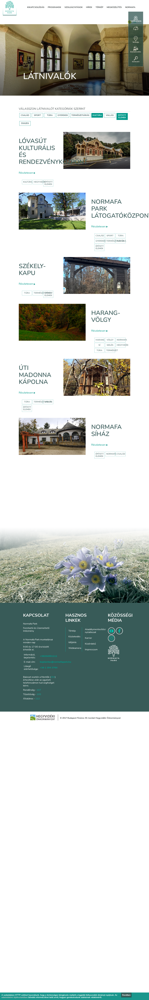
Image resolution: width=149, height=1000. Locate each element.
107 (39, 690)
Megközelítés (114, 7)
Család (100, 235)
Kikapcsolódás (35, 7)
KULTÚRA (97, 115)
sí (99, 345)
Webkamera (74, 648)
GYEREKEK (63, 115)
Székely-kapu (32, 269)
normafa (122, 340)
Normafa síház (106, 430)
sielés (110, 345)
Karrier (88, 638)
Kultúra (121, 241)
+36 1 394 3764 (48, 667)
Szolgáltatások (74, 7)
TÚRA (50, 115)
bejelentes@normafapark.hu (55, 661)
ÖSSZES (25, 123)
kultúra (27, 182)
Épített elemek (100, 247)
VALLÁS (110, 115)
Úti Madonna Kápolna (35, 375)
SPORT (37, 115)
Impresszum (91, 649)
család (121, 454)
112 (37, 698)
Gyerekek (101, 241)
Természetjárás (115, 241)
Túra (120, 235)
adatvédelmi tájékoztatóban (14, 997)
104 (53, 677)
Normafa (130, 7)
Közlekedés (74, 636)
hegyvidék (39, 182)
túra (99, 350)
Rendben (126, 995)
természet (112, 350)
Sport (110, 235)
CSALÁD (25, 115)
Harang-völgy (105, 316)
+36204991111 (48, 656)
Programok (54, 7)
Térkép (99, 7)
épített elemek (48, 183)
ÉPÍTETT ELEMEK (122, 116)
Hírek (89, 7)
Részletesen (27, 173)
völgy (110, 340)
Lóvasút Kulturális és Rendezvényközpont (53, 151)
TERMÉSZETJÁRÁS (80, 115)
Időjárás (72, 642)
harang (100, 340)
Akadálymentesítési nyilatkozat (95, 631)
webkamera (135, 19)
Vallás (48, 401)
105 (39, 694)
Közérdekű (90, 643)
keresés (135, 59)
